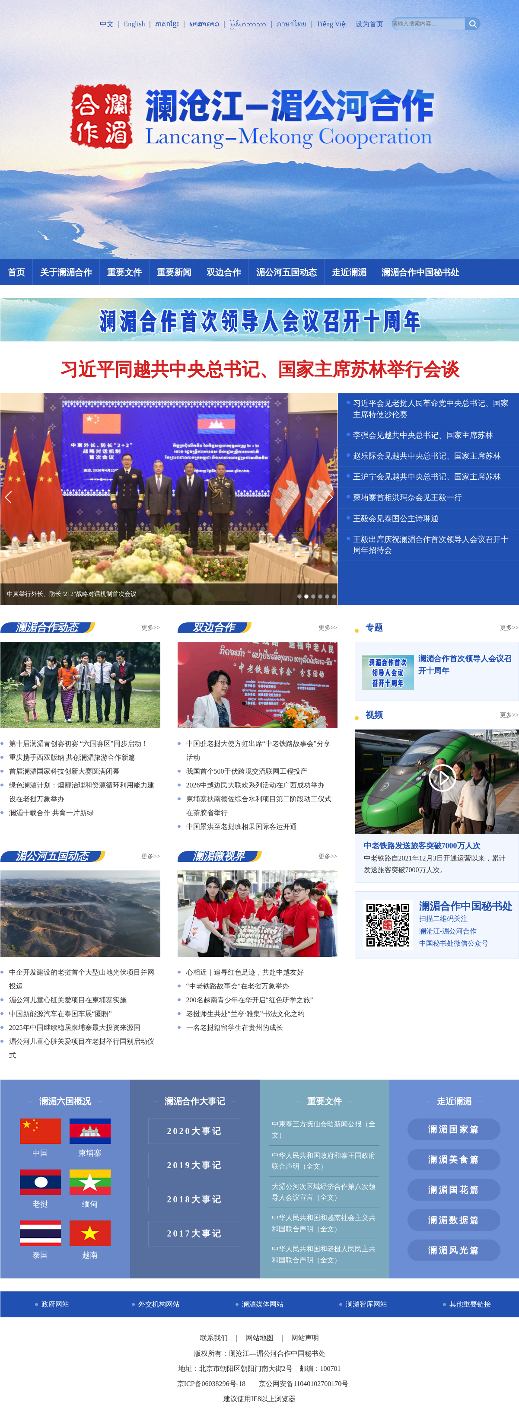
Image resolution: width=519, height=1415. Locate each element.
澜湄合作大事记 (195, 1101)
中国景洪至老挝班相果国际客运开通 (241, 826)
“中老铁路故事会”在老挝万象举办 (237, 986)
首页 (16, 272)
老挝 (40, 1189)
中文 (107, 24)
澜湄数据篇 (454, 1220)
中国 (40, 1138)
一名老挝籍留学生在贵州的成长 (234, 1027)
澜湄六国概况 (65, 1101)
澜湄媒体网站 (262, 1304)
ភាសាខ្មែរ (167, 24)
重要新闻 (174, 272)
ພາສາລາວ (204, 24)
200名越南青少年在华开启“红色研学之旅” (249, 1000)
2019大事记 (195, 1165)
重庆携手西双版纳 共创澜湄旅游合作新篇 (72, 757)
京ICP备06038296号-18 (211, 1383)
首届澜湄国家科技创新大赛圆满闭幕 (64, 771)
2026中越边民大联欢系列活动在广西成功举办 (255, 785)
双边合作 (224, 272)
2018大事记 (195, 1199)
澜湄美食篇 (454, 1159)
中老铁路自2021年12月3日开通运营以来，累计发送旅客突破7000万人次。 (437, 856)
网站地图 (260, 1338)
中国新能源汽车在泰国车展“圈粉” (60, 1013)
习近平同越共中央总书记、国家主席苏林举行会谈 (259, 369)
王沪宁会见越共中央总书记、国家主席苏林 (427, 476)
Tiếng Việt (331, 24)
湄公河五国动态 (286, 272)
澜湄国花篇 (454, 1190)
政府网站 (55, 1304)
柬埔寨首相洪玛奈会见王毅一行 (407, 497)
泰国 (40, 1240)
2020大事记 (195, 1131)
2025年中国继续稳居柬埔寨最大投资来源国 (74, 1027)
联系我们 (214, 1338)
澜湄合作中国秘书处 (420, 272)
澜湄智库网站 (366, 1304)
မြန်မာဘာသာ (247, 24)
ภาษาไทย (291, 24)
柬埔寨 (90, 1138)
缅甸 (90, 1189)
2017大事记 (195, 1233)
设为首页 (369, 24)
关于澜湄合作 (66, 272)
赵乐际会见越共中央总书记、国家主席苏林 (427, 456)
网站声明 (305, 1338)
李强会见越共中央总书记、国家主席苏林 (423, 435)
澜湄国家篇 (454, 1129)
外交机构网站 (159, 1304)
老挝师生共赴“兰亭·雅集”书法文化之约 (245, 1013)
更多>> (150, 628)
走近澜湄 (349, 272)
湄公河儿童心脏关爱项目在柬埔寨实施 (68, 1000)
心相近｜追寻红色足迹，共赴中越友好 (245, 972)
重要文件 (124, 272)
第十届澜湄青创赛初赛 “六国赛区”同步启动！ (78, 743)
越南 (90, 1240)
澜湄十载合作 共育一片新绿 (51, 812)
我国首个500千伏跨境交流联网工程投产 (246, 771)
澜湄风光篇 (454, 1250)
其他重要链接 (470, 1304)
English (134, 24)
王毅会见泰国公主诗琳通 (396, 518)
